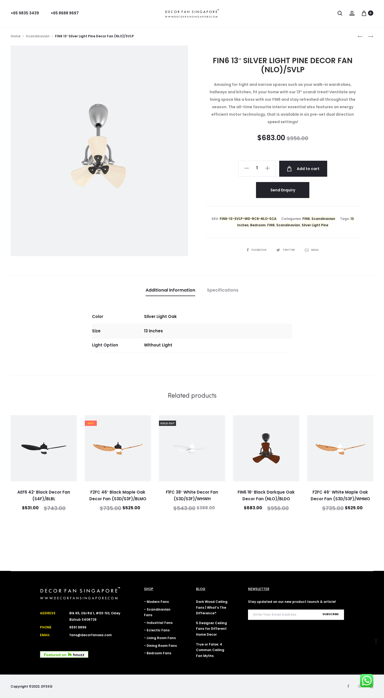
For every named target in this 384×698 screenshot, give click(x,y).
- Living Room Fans (160, 638)
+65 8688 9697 (65, 13)
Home (16, 36)
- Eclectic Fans (157, 630)
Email (312, 250)
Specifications (222, 290)
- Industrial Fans (158, 622)
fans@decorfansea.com (90, 635)
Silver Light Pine (315, 225)
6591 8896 (77, 627)
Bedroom (258, 225)
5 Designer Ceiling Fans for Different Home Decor (211, 629)
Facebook (257, 250)
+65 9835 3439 (25, 13)
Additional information (170, 290)
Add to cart (303, 168)
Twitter (286, 250)
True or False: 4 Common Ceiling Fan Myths (210, 650)
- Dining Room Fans (160, 645)
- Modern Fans (156, 601)
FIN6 (306, 218)
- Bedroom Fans (157, 653)
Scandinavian (38, 36)
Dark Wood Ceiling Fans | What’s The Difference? (211, 607)
